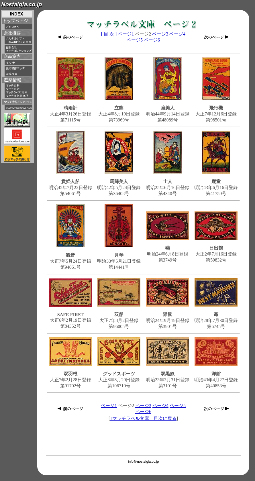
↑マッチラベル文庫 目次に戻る (143, 418)
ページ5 (135, 40)
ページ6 (152, 40)
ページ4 (177, 34)
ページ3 (160, 34)
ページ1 (126, 34)
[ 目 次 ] (109, 34)
